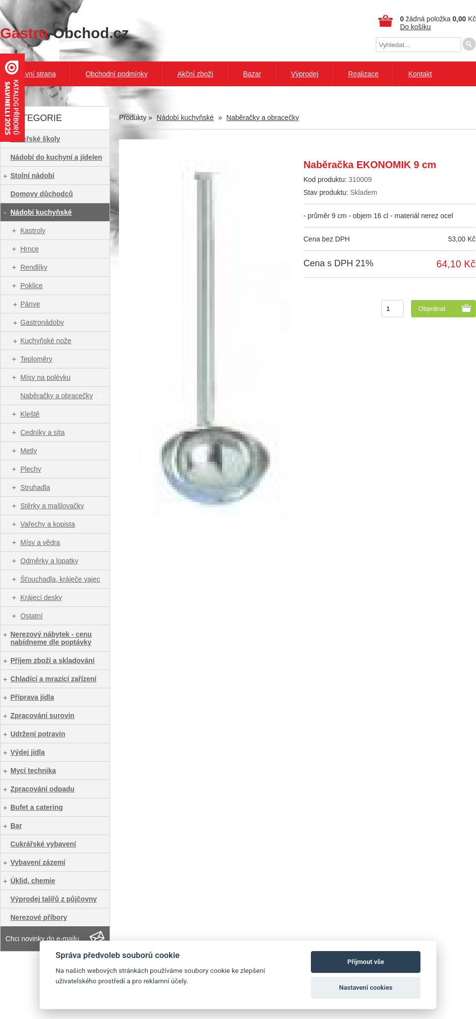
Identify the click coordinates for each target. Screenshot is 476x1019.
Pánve (30, 304)
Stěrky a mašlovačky (52, 506)
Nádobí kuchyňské (41, 212)
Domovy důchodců (41, 194)
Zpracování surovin (42, 715)
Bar (16, 826)
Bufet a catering (36, 807)
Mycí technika (33, 771)
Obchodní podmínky (116, 74)
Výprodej (304, 74)
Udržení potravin (37, 734)
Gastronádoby (42, 322)
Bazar (252, 74)
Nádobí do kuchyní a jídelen (56, 157)
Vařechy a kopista (47, 524)
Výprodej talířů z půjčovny (53, 899)
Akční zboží (195, 74)
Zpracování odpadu (42, 789)
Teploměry (36, 359)
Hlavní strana (35, 74)
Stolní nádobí (32, 176)
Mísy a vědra (40, 542)
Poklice (31, 286)
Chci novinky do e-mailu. (43, 939)
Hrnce (29, 249)
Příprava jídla (32, 697)
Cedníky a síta (42, 432)
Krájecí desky (41, 597)
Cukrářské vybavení (43, 844)
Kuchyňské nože (45, 341)
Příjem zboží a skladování (52, 660)
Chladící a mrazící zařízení (53, 679)
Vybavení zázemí (37, 862)
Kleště (30, 414)
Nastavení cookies (366, 987)
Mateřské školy (35, 139)
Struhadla (35, 487)
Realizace (363, 74)
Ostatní (31, 616)
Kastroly (33, 231)
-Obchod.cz (64, 33)
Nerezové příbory (38, 917)
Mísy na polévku (45, 377)
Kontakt (419, 74)
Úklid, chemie (32, 881)
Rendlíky (33, 267)
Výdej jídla (27, 752)
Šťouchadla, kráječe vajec (60, 579)
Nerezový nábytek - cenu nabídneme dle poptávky (51, 638)
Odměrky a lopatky (49, 561)
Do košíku (415, 27)
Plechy (30, 469)
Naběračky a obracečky (56, 396)
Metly (28, 451)
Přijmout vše (366, 961)
